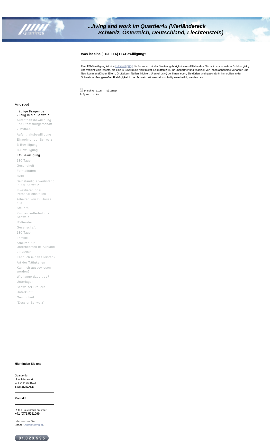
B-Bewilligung (124, 66)
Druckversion (91, 90)
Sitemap (112, 90)
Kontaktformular (33, 425)
